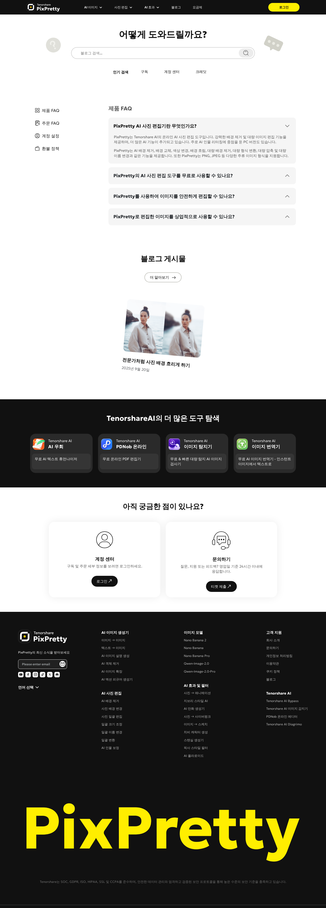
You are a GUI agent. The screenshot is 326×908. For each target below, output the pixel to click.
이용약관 (272, 640)
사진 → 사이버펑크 (197, 693)
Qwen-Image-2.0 (196, 640)
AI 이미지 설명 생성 (115, 632)
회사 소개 (273, 617)
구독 (142, 72)
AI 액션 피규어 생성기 (117, 656)
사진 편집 (121, 7)
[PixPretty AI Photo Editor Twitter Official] (50, 651)
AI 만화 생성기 (194, 685)
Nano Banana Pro (197, 632)
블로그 (176, 7)
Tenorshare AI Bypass (282, 678)
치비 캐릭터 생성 (196, 709)
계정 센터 (172, 72)
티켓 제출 (221, 563)
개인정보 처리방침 (279, 632)
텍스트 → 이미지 (113, 624)
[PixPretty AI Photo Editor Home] (42, 613)
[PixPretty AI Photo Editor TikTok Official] (42, 651)
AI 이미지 (91, 7)
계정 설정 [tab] (46, 136)
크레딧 (204, 72)
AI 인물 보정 (110, 724)
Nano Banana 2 (195, 617)
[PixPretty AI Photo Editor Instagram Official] (35, 651)
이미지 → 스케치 (196, 701)
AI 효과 (149, 7)
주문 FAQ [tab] (46, 123)
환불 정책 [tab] (46, 149)
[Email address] (42, 640)
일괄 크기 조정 (111, 701)
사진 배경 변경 (111, 685)
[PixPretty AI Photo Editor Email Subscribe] (62, 640)
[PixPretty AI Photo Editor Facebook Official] (28, 651)
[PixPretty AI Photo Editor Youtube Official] (21, 651)
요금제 (197, 7)
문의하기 (272, 624)
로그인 (284, 7)
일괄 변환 (108, 716)
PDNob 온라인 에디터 (281, 693)
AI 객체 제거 (110, 640)
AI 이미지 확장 (111, 648)
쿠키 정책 (273, 648)
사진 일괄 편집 (111, 693)
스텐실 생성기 (194, 716)
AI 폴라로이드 (194, 732)
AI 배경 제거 (110, 678)
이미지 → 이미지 (113, 617)
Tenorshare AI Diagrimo (284, 701)
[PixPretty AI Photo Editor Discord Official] (57, 651)
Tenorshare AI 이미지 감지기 (287, 685)
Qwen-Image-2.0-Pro (199, 648)
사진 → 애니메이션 (197, 670)
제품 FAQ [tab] (46, 111)
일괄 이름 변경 (111, 709)
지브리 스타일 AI (196, 678)
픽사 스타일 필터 (196, 724)
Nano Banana (194, 624)
